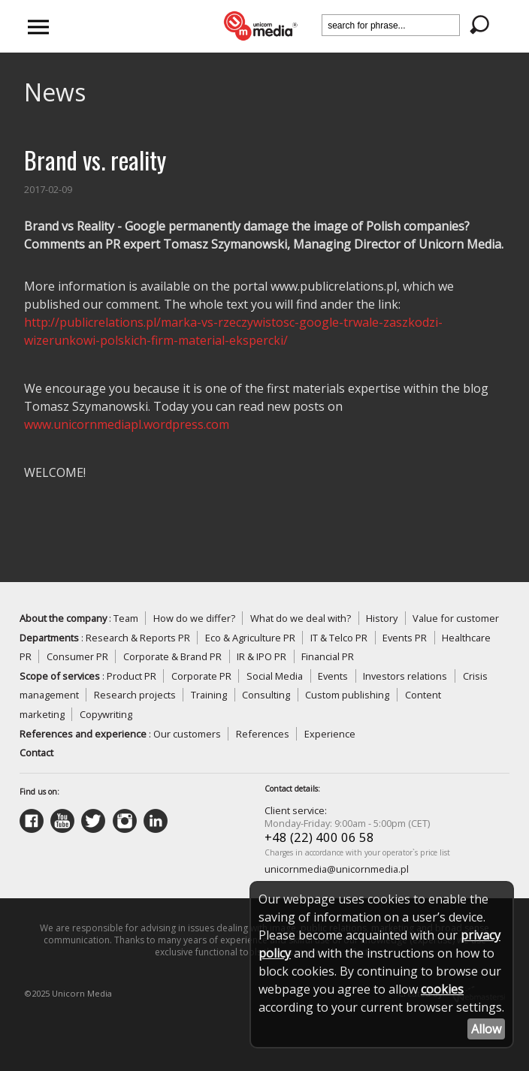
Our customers (187, 734)
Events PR (404, 637)
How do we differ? (194, 618)
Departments (49, 637)
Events (333, 676)
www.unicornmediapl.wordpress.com (126, 424)
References (262, 734)
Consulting (266, 694)
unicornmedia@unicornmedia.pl (336, 869)
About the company (63, 618)
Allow (486, 1029)
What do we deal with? (300, 618)
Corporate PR (201, 676)
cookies (442, 989)
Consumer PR (77, 656)
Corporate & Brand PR (172, 656)
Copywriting (106, 714)
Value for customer (456, 618)
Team (125, 618)
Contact (36, 752)
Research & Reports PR (138, 637)
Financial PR (327, 656)
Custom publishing (347, 694)
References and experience (83, 734)
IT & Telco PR (338, 637)
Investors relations (405, 676)
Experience (329, 734)
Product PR (131, 676)
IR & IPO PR (261, 656)
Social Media (274, 676)
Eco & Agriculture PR (250, 637)
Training (209, 694)
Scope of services (60, 676)
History (382, 618)
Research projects (135, 694)
